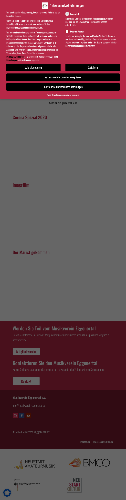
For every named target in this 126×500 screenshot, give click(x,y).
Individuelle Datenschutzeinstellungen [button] (63, 87)
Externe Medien (76, 31)
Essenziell (73, 14)
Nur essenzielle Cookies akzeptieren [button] (63, 77)
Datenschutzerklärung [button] (64, 94)
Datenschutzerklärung (15, 56)
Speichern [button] (92, 67)
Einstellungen (11, 60)
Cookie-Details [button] (51, 94)
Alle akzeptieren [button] (33, 67)
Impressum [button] (75, 94)
